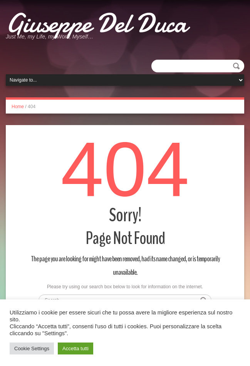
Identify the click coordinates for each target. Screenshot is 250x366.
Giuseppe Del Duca (96, 23)
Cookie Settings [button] (31, 348)
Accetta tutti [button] (75, 348)
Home (18, 106)
